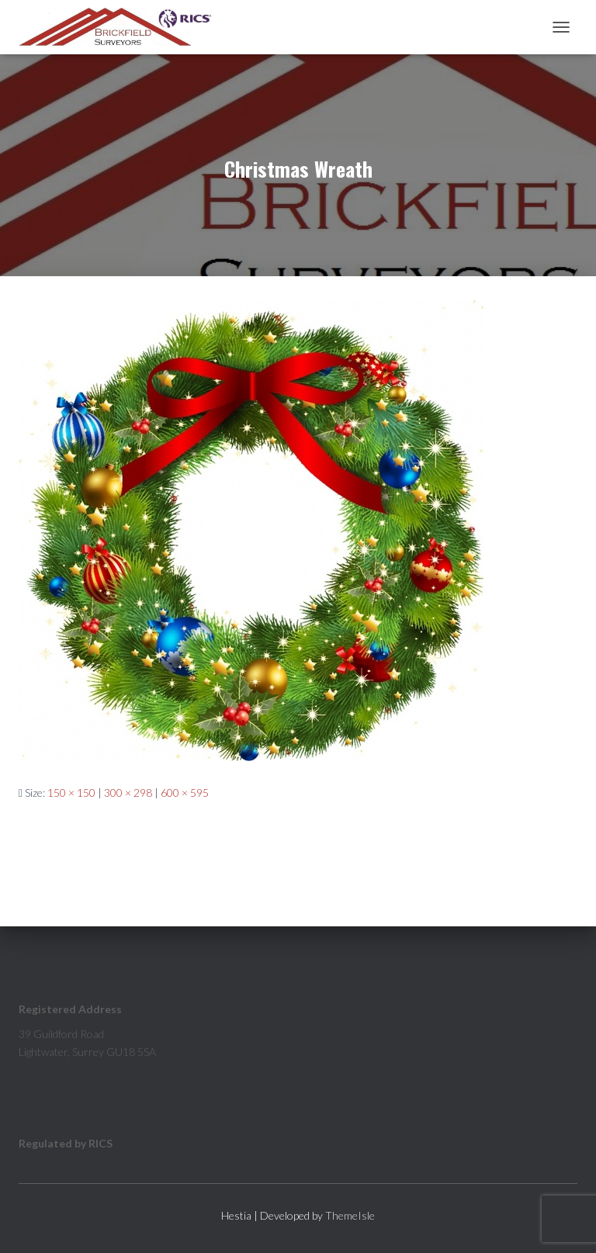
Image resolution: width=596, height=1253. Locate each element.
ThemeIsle (350, 1215)
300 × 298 (128, 792)
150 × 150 (71, 792)
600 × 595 (185, 792)
